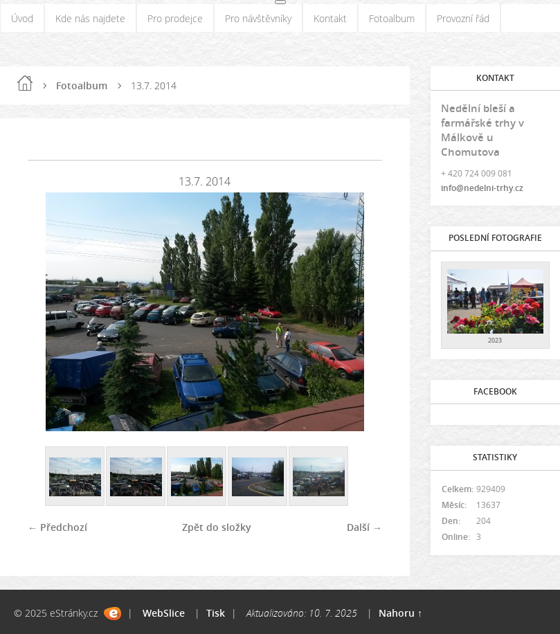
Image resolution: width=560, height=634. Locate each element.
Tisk (215, 612)
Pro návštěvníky (258, 18)
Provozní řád (463, 18)
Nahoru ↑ (400, 612)
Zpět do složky (216, 527)
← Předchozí (57, 527)
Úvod (22, 18)
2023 (495, 340)
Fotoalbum (392, 18)
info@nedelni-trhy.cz (482, 188)
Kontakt (330, 18)
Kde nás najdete (90, 18)
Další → (364, 527)
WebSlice (164, 612)
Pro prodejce (175, 18)
